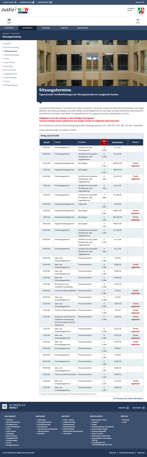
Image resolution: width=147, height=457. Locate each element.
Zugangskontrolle (10, 74)
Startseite (9, 28)
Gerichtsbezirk (42, 427)
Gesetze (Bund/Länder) (100, 429)
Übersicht (126, 420)
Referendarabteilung (44, 422)
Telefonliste (67, 434)
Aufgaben (46, 28)
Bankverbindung (68, 429)
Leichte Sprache (8, 2)
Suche (138, 23)
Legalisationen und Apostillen (47, 429)
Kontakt (138, 2)
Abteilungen (42, 420)
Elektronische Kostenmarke (101, 436)
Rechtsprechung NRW (99, 431)
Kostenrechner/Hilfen (99, 420)
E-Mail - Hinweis (68, 420)
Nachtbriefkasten (69, 427)
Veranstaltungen (10, 78)
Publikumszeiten (68, 424)
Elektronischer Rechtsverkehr (73, 431)
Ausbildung (8, 66)
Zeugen (94, 424)
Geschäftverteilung (44, 424)
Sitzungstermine (10, 51)
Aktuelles (7, 44)
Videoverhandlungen (11, 55)
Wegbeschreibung (69, 422)
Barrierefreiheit (43, 2)
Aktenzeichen (117, 142)
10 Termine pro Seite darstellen (128, 398)
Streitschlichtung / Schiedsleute (103, 427)
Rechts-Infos (83, 28)
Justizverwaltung (43, 431)
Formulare (95, 422)
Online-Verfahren (97, 434)
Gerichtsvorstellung (11, 47)
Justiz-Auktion (9, 62)
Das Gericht (27, 28)
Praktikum (41, 434)
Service (7, 81)
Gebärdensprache (26, 2)
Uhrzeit (46, 142)
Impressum (141, 453)
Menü (9, 23)
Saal (104, 141)
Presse (6, 59)
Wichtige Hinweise (11, 85)
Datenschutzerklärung (126, 453)
